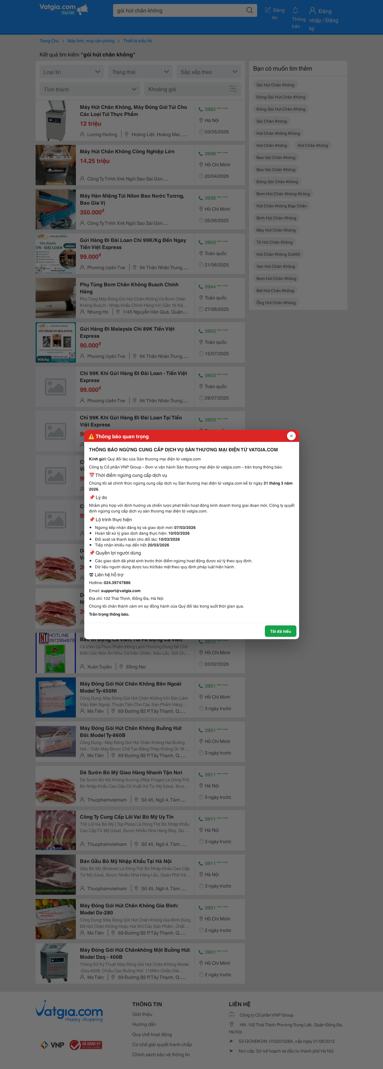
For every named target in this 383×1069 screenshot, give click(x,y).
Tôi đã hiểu (280, 631)
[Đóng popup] (291, 435)
